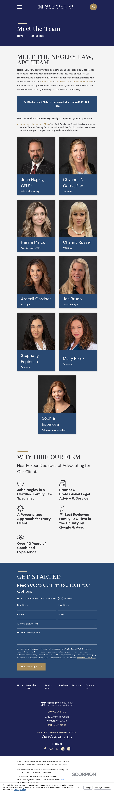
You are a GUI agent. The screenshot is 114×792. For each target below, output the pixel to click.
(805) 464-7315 (57, 741)
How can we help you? (28, 633)
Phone (20, 615)
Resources (77, 689)
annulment (47, 81)
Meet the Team (31, 691)
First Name (22, 605)
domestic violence (82, 81)
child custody (63, 81)
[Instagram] (62, 753)
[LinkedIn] (69, 753)
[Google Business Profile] (51, 753)
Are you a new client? (28, 624)
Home (20, 689)
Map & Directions (57, 728)
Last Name (63, 605)
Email (61, 615)
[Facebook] (45, 753)
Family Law (48, 691)
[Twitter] (57, 753)
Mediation (64, 689)
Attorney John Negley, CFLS (34, 124)
